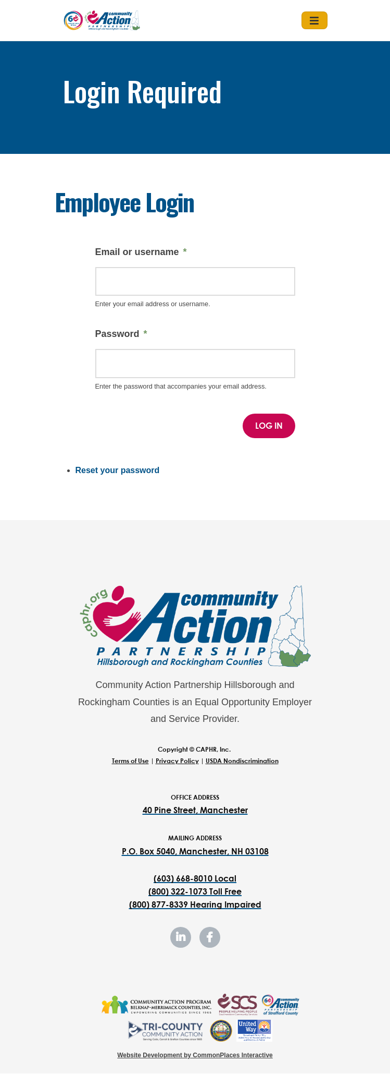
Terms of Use (130, 761)
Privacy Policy (177, 761)
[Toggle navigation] (314, 20)
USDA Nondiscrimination (242, 761)
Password (117, 334)
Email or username (137, 252)
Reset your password (118, 470)
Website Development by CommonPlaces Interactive (195, 1055)
